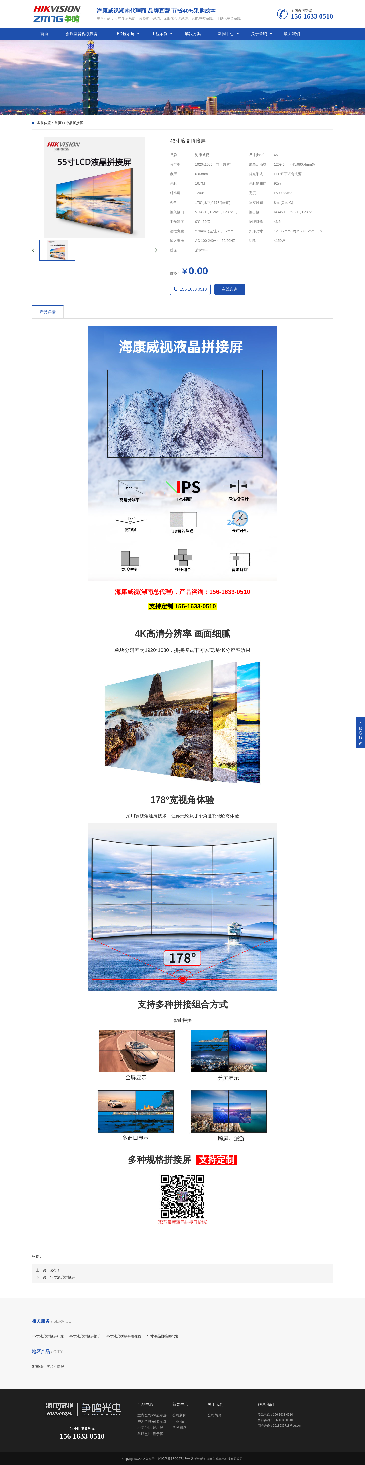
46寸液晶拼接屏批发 (163, 1336)
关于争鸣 (259, 34)
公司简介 (215, 1415)
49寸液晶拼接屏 (62, 1277)
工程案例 (160, 34)
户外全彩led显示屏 (152, 1421)
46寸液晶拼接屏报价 (85, 1336)
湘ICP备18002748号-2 (175, 1459)
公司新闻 (179, 1415)
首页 (44, 34)
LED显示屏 (125, 34)
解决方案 (193, 34)
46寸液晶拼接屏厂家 (48, 1336)
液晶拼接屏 (74, 123)
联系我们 (292, 34)
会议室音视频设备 (82, 34)
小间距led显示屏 (150, 1428)
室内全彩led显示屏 (152, 1415)
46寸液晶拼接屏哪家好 (124, 1336)
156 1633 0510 (190, 289)
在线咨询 (230, 289)
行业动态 (179, 1421)
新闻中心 (226, 34)
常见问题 (179, 1428)
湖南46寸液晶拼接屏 (48, 1367)
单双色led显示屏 (150, 1434)
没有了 (55, 1270)
